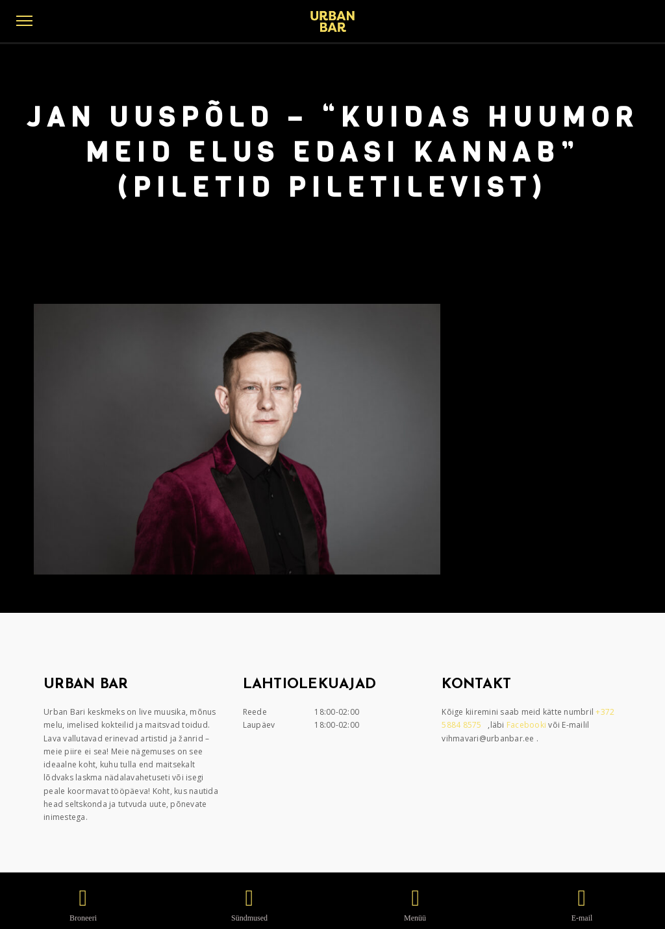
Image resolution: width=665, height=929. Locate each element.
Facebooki (528, 724)
